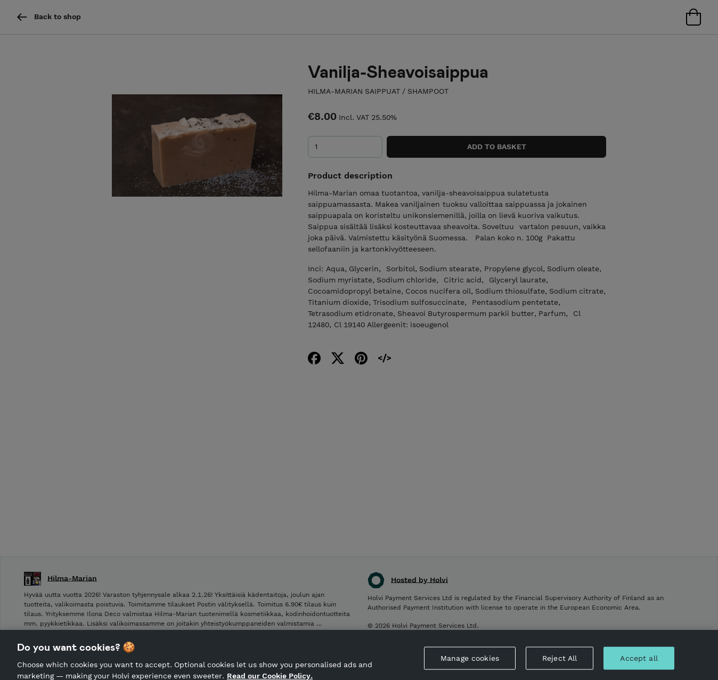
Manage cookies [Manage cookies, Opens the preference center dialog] (469, 662)
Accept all (638, 662)
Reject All (559, 662)
